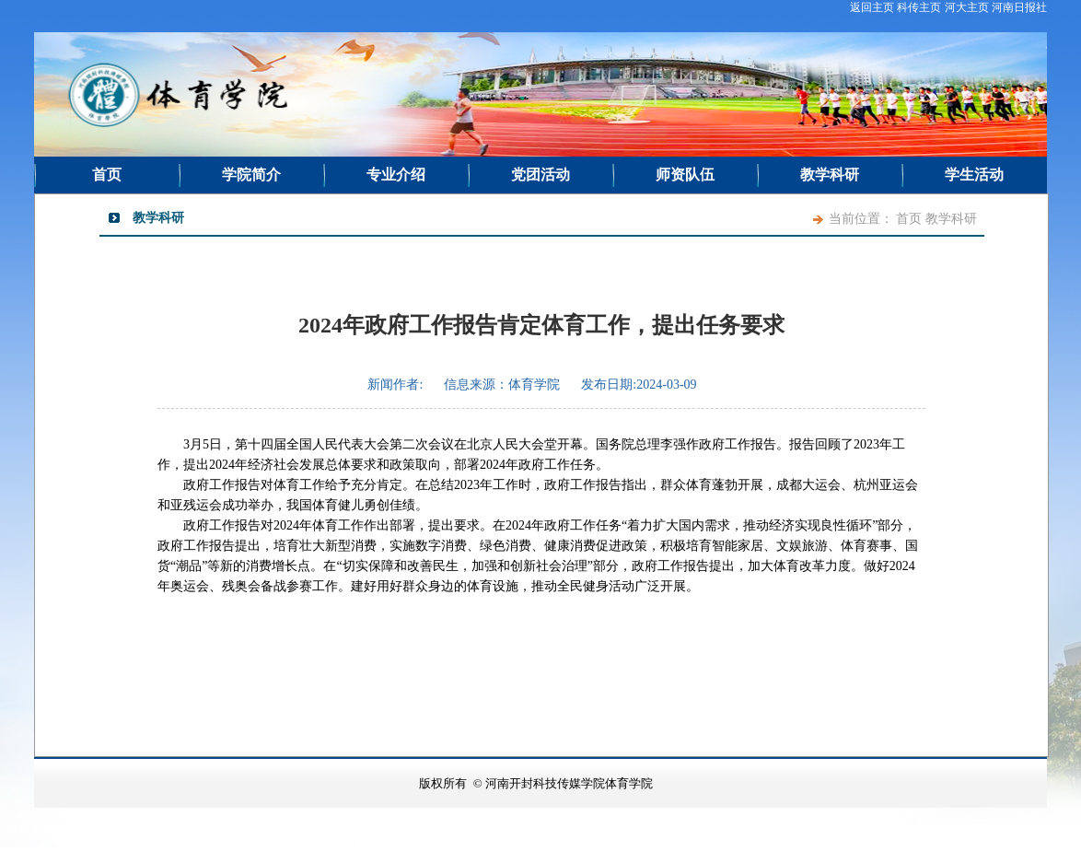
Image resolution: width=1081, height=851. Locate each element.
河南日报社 (1019, 7)
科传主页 (919, 7)
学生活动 (974, 174)
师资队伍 (685, 174)
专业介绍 (395, 174)
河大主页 (967, 7)
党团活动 (540, 174)
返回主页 (872, 7)
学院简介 (251, 174)
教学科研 (829, 174)
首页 (107, 174)
